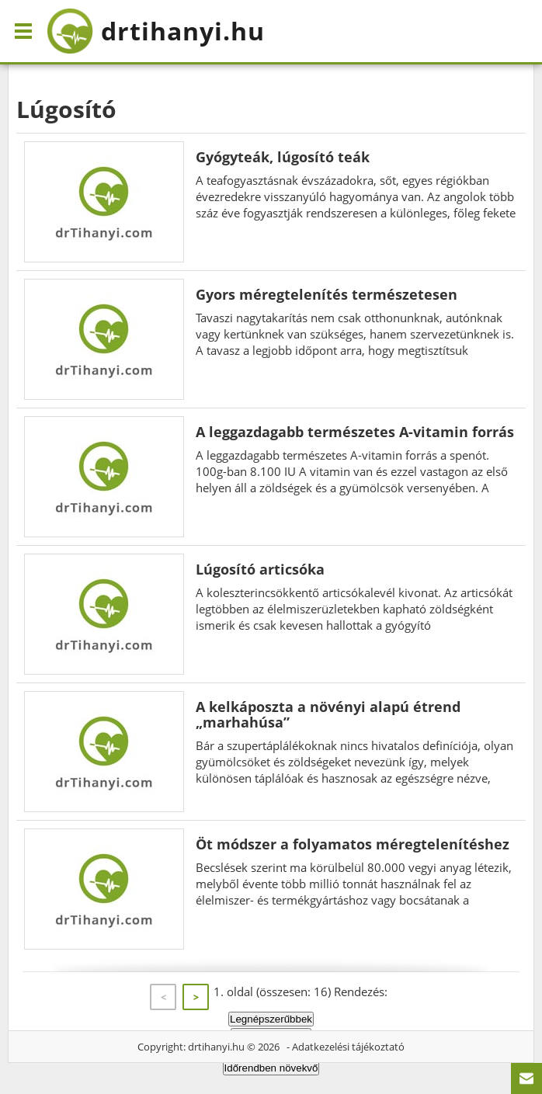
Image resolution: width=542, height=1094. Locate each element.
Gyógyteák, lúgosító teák (283, 157)
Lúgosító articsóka (260, 569)
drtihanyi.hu (216, 1047)
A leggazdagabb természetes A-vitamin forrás (355, 431)
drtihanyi (156, 31)
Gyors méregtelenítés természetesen (326, 294)
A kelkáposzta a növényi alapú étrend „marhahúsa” (328, 714)
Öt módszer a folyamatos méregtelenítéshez (352, 844)
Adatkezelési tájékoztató (348, 1047)
